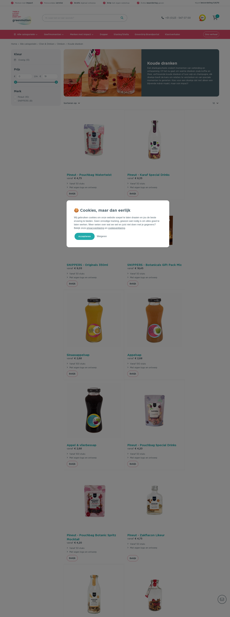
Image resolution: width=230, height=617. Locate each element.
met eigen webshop (118, 3)
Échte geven (152, 3)
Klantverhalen (172, 34)
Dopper (104, 34)
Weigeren (102, 236)
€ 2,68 (126, 250)
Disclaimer (214, 614)
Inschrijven (190, 532)
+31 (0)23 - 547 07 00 (178, 17)
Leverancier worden (126, 577)
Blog (171, 577)
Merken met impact (80, 34)
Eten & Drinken (46, 44)
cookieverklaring (116, 228)
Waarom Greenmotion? (181, 567)
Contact (68, 562)
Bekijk (72, 184)
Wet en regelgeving (74, 572)
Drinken (61, 44)
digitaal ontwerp (85, 3)
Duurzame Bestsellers (127, 572)
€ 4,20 (126, 339)
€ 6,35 (126, 168)
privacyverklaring (95, 228)
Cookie (200, 614)
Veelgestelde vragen (74, 567)
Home (14, 44)
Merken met (24, 3)
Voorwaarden (172, 614)
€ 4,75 (74, 169)
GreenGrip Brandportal (147, 34)
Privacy (187, 614)
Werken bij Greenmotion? (182, 572)
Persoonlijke (53, 3)
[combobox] (80, 18)
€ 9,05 (178, 169)
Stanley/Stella (121, 34)
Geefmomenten (52, 34)
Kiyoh (207, 3)
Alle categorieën (24, 34)
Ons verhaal (211, 34)
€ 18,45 (75, 254)
